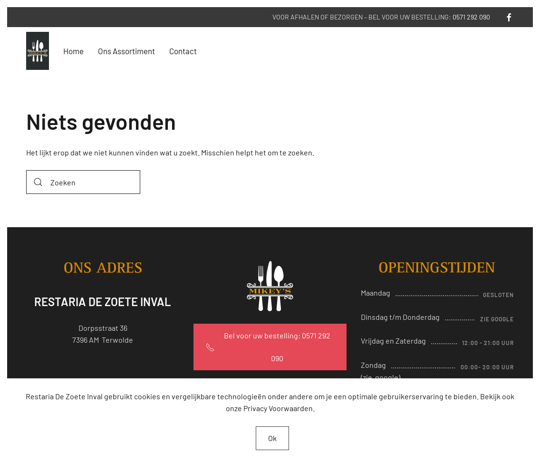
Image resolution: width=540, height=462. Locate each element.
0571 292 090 (471, 17)
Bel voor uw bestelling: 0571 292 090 (268, 347)
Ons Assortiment (126, 51)
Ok (272, 438)
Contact (183, 51)
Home (73, 51)
